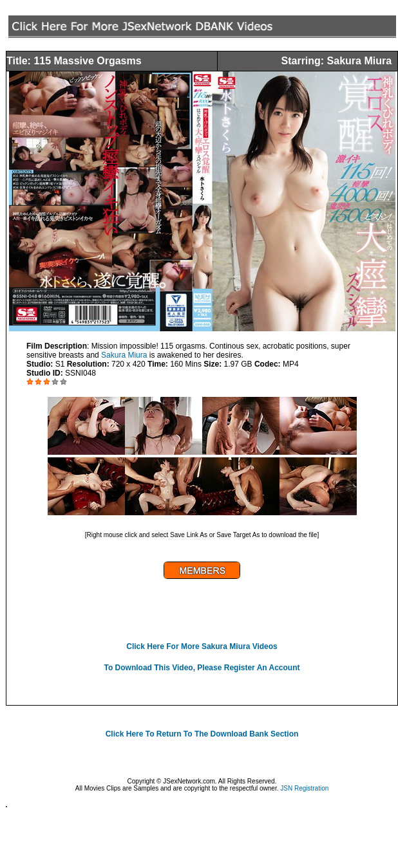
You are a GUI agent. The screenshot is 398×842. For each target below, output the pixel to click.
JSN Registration (304, 788)
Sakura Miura (124, 355)
